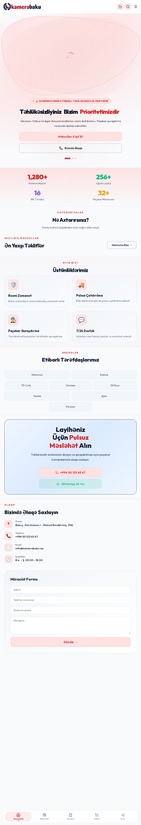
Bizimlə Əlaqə (70, 152)
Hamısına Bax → (122, 245)
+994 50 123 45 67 (70, 472)
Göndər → (70, 642)
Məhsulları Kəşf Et (70, 140)
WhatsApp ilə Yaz (70, 483)
